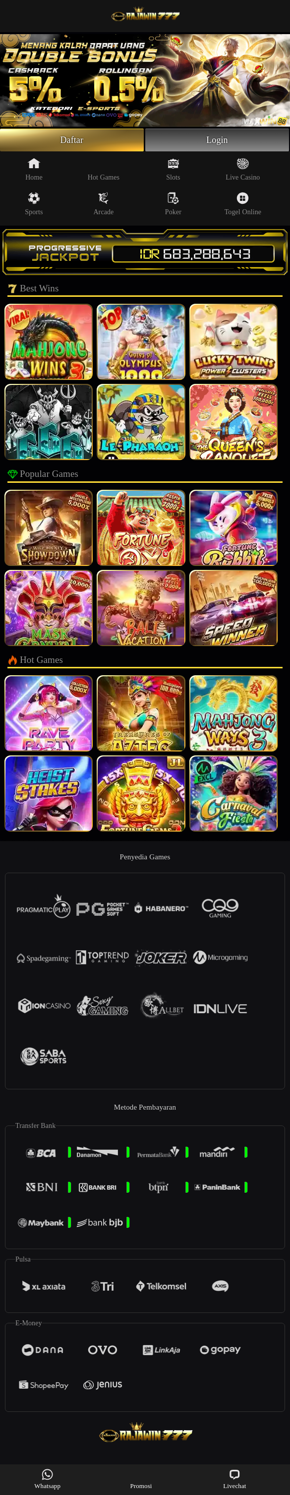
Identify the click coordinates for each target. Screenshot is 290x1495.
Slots (173, 169)
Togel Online (243, 204)
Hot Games (103, 169)
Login (217, 140)
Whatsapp (47, 1479)
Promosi (141, 1479)
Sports (34, 204)
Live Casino (243, 169)
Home (34, 169)
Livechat (234, 1479)
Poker (173, 204)
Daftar (71, 140)
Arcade (103, 204)
